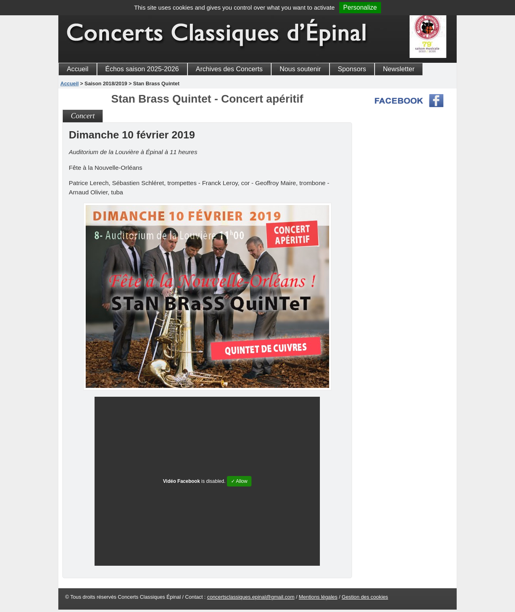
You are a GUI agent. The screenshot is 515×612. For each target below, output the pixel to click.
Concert (83, 116)
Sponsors (352, 69)
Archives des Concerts (229, 69)
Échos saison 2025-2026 (142, 69)
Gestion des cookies (365, 597)
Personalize (360, 7)
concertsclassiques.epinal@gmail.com (251, 597)
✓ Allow (239, 481)
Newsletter (399, 69)
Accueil (78, 69)
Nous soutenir (300, 69)
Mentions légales (318, 597)
